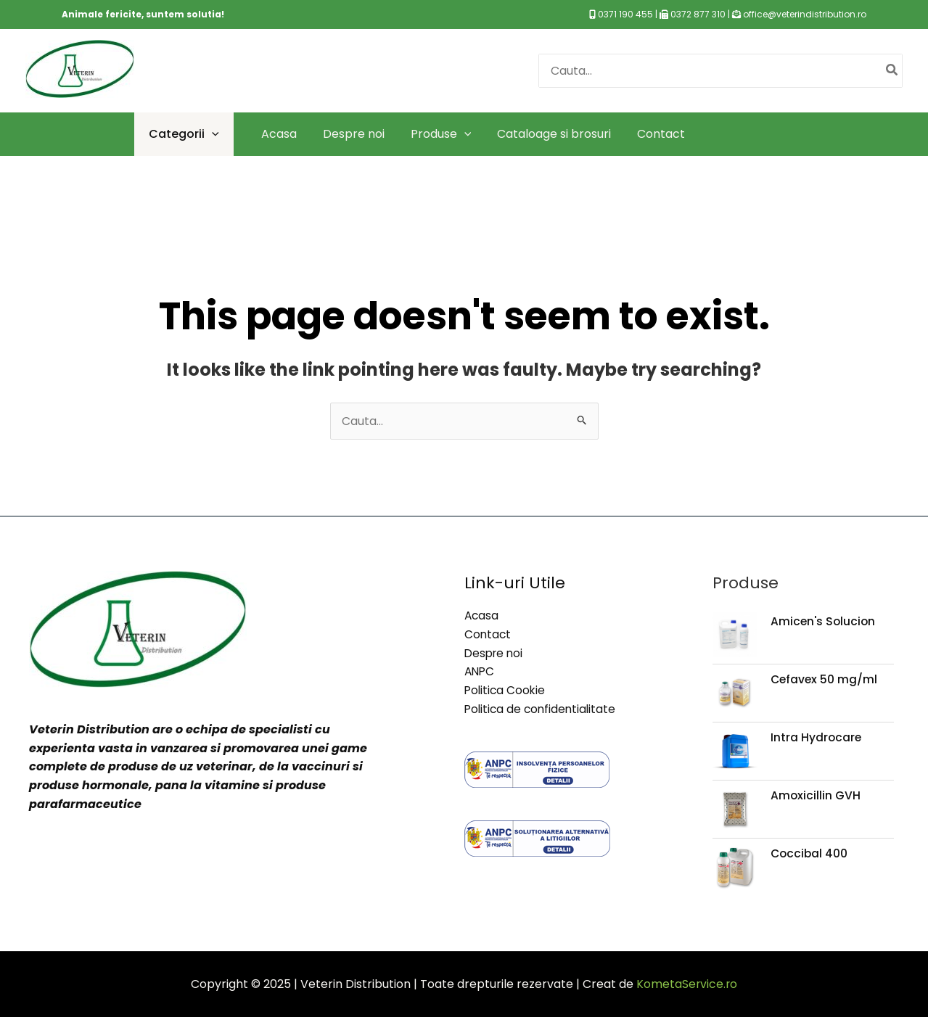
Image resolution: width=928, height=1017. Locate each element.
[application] (212, 133)
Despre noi (495, 652)
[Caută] (892, 70)
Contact (488, 634)
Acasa (482, 615)
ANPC (480, 671)
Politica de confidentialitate (542, 708)
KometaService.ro (687, 984)
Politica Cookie (506, 690)
